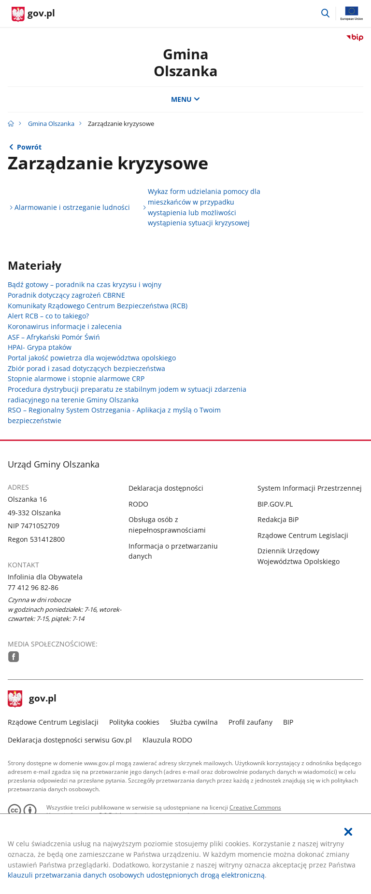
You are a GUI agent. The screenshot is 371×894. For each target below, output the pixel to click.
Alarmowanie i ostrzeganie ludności (72, 207)
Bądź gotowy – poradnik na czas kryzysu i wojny (84, 284)
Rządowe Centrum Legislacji (302, 535)
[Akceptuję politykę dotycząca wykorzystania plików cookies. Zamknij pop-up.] (348, 832)
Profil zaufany (250, 722)
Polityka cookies (134, 722)
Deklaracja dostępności (165, 488)
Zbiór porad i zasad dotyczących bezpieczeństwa (86, 368)
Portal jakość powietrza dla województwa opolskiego (92, 357)
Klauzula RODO (167, 739)
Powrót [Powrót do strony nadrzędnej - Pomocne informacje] (29, 146)
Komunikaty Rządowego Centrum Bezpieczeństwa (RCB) (97, 305)
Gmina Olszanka (186, 62)
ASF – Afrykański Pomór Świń (54, 337)
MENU (185, 99)
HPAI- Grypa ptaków (39, 347)
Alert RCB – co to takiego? (48, 315)
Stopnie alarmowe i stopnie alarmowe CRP (76, 378)
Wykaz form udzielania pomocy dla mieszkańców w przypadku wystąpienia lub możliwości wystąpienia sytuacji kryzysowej (204, 207)
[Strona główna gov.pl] (33, 14)
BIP (288, 722)
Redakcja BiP (278, 519)
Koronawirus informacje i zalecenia (65, 326)
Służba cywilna (194, 722)
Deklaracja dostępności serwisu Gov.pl (70, 739)
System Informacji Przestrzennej (309, 488)
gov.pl (32, 699)
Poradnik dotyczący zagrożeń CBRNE (66, 295)
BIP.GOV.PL (275, 504)
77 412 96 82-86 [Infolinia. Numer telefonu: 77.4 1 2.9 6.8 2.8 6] (33, 587)
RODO (138, 504)
